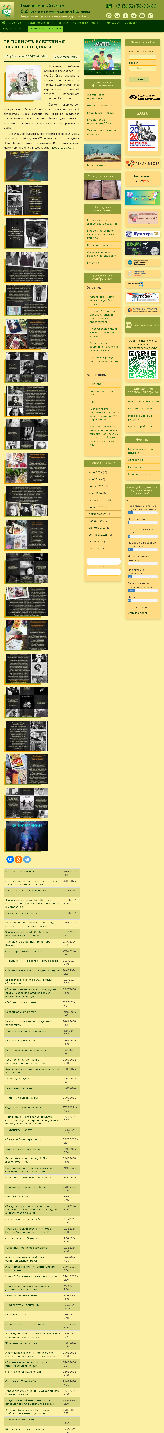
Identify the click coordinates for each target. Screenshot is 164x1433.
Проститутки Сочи (62, 147)
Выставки (131, 22)
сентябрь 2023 (98, 534)
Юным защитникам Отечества (24, 937)
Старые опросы (138, 612)
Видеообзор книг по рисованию (26, 558)
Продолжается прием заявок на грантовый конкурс (101, 234)
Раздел (133, 62)
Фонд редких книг (140, 473)
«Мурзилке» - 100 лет (18, 638)
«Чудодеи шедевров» (19, 1080)
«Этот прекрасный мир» (20, 1195)
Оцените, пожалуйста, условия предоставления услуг (142, 344)
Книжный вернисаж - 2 (20, 548)
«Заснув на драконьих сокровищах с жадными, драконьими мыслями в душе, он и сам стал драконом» (31, 718)
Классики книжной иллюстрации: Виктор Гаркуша (103, 300)
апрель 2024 (97, 486)
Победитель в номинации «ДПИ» (99, 121)
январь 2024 (97, 506)
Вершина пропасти (102, 72)
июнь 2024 (95, 472)
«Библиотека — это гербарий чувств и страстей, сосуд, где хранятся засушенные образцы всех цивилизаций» (32, 629)
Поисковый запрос (141, 51)
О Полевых (47, 1380)
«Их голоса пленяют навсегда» (25, 1185)
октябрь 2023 (97, 527)
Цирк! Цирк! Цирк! (16, 705)
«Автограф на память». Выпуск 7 (25, 399)
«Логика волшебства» (19, 1176)
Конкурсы (107, 1383)
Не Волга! (93, 262)
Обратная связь (125, 1403)
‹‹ (104, 561)
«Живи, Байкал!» (15, 1271)
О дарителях (48, 1384)
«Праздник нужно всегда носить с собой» (32, 469)
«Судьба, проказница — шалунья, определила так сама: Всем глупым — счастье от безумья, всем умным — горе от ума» (104, 435)
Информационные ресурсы (140, 417)
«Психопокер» (14, 1328)
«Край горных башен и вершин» (26, 539)
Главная (3, 23)
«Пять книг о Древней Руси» (23, 606)
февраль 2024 (98, 499)
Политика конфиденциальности (135, 1398)
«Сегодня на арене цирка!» (22, 727)
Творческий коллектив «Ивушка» (102, 132)
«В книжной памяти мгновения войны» (30, 1290)
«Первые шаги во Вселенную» (24, 832)
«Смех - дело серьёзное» (21, 421)
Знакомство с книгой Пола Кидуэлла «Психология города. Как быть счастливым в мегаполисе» (32, 412)
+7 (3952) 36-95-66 (135, 6)
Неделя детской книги (101, 105)
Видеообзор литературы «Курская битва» (32, 1319)
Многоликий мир (98, 165)
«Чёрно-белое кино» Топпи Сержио (28, 1004)
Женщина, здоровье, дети (22, 851)
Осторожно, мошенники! (45, 28)
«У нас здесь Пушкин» (19, 587)
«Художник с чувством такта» (23, 615)
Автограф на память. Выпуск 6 (24, 966)
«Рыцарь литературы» (19, 1099)
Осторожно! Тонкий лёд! (20, 889)
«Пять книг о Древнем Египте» (24, 1061)
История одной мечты (19, 379)
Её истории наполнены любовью (26, 695)
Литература (135, 459)
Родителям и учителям (85, 22)
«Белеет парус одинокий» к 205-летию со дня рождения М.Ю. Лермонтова (105, 414)
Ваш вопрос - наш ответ (101, 393)
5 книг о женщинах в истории (24, 880)
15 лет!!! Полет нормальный (95, 96)
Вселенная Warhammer (20, 520)
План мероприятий (40, 22)
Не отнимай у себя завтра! (22, 1147)
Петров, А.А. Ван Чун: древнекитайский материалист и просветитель (103, 316)
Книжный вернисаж (18, 985)
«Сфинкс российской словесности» (28, 956)
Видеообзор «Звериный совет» (25, 1166)
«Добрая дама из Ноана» (21, 510)
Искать (139, 79)
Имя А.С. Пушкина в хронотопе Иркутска (31, 784)
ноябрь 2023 (97, 520)
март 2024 (95, 493)
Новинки (62, 22)
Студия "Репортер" (113, 1391)
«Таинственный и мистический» (25, 1042)
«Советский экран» (17, 1309)
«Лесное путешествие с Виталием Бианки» (32, 975)
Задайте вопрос (143, 1372)
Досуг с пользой (13, 29)
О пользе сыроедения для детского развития (102, 221)
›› (104, 571)
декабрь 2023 (97, 513)
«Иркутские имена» (17, 823)
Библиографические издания (141, 451)
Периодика (135, 466)
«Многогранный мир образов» (25, 1233)
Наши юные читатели (101, 112)
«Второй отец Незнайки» (21, 803)
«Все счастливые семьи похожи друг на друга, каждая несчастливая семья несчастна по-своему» (30, 501)
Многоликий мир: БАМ (19, 927)
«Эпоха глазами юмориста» (22, 657)
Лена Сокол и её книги (20, 596)
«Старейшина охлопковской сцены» (28, 686)
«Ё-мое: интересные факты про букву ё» (31, 1137)
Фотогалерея (112, 22)
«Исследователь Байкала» (22, 746)
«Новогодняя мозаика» (20, 1090)
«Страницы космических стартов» (27, 756)
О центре (16, 23)
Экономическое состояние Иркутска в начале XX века (104, 347)
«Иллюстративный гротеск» (23, 459)
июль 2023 (95, 548)
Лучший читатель (112, 1387)
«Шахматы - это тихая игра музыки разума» (32, 478)
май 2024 (94, 479)
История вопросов (140, 408)
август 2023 (96, 541)
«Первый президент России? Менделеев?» (101, 253)
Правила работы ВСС (141, 426)
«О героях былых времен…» (23, 647)
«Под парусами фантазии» (22, 813)
